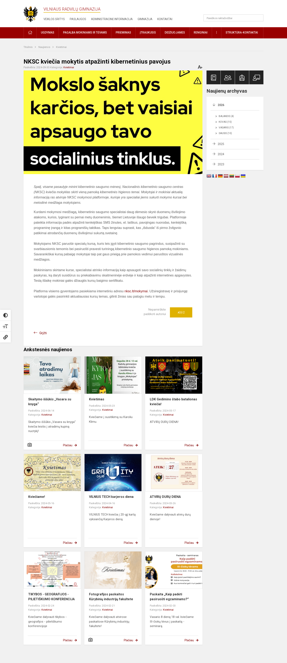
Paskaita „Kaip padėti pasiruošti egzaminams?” (169, 596)
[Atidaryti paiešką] (259, 17)
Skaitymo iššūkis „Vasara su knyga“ (49, 401)
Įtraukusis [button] (148, 32)
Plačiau (67, 445)
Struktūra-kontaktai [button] (242, 32)
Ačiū (181, 312)
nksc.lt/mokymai (136, 291)
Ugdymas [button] (47, 32)
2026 (221, 105)
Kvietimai (61, 47)
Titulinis (28, 47)
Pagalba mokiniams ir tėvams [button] (85, 32)
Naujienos (44, 47)
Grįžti (43, 333)
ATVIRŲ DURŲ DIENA (165, 497)
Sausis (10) (225, 133)
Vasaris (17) (226, 127)
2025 (221, 144)
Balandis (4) (226, 116)
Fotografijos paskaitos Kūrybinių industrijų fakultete (111, 596)
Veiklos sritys (54, 19)
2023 (221, 164)
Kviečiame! (36, 497)
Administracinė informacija (112, 19)
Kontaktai (164, 19)
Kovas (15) (225, 121)
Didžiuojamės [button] (175, 32)
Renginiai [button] (201, 32)
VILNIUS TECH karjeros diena (111, 497)
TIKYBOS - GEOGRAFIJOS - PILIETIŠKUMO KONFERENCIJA (51, 596)
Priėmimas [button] (123, 32)
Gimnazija (145, 19)
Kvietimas (96, 399)
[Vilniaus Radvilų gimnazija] (33, 13)
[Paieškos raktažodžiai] (233, 17)
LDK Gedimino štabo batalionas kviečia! (173, 401)
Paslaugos (78, 19)
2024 (221, 154)
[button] (235, 8)
